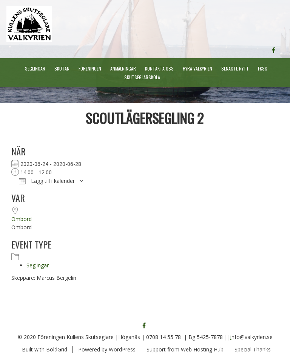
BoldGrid (56, 349)
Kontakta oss (159, 68)
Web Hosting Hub (202, 349)
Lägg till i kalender (47, 180)
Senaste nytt (235, 68)
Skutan (61, 68)
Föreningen (90, 68)
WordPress (122, 349)
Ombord (21, 218)
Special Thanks (252, 349)
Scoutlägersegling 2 (145, 118)
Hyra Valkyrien (197, 68)
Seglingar (35, 68)
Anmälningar (123, 68)
